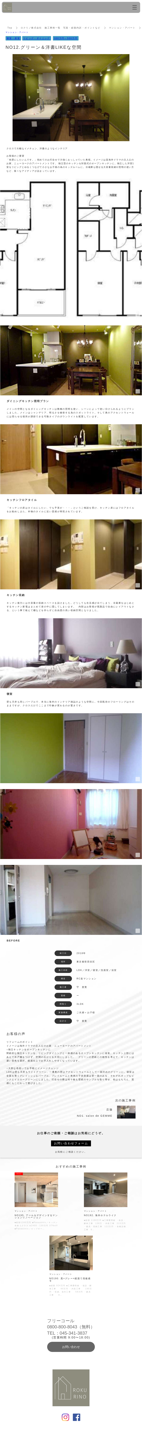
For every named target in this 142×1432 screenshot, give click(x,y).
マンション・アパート (122, 28)
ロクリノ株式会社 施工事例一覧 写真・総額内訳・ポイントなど (61, 28)
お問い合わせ (71, 1347)
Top (9, 28)
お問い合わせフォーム (71, 1143)
